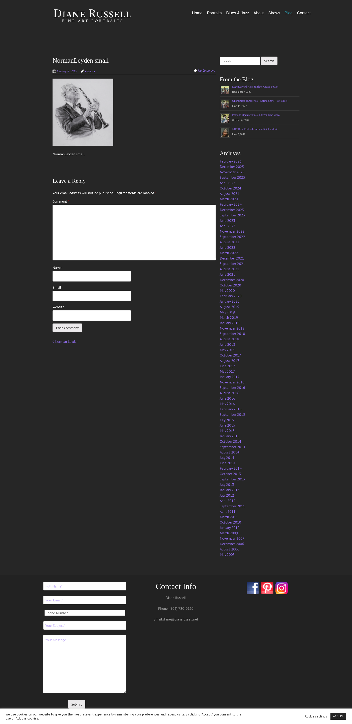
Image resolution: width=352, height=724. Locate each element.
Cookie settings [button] (316, 716)
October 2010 (230, 522)
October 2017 (230, 355)
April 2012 (227, 500)
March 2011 (229, 517)
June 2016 (227, 398)
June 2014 (227, 463)
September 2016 (232, 387)
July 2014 (227, 457)
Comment (61, 201)
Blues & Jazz (237, 13)
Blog (289, 13)
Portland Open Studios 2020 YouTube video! (256, 115)
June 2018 (227, 344)
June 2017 (227, 366)
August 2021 (229, 269)
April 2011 (227, 511)
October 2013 (230, 473)
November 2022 (232, 231)
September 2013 (232, 479)
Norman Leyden (65, 341)
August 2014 (229, 452)
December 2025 (232, 166)
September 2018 (232, 333)
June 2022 (227, 247)
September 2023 (232, 215)
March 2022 (229, 253)
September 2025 (232, 177)
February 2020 (231, 296)
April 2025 (227, 182)
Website (58, 307)
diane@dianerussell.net (180, 619)
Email (57, 287)
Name (57, 267)
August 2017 (229, 360)
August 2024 (229, 193)
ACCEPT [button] (338, 716)
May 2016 (227, 403)
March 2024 (229, 199)
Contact (304, 13)
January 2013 (230, 490)
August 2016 (229, 393)
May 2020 (227, 290)
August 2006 (229, 549)
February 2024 (231, 204)
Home (197, 13)
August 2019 (229, 306)
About (258, 13)
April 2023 (227, 226)
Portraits (214, 13)
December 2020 (232, 279)
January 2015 (230, 436)
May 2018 (227, 350)
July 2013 (227, 484)
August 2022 (229, 242)
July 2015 (227, 420)
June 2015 (227, 425)
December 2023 (232, 209)
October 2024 (230, 188)
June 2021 (227, 274)
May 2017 (227, 371)
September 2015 (232, 414)
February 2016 (231, 409)
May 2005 (227, 554)
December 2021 (232, 258)
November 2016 (232, 382)
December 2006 (232, 543)
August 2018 (229, 339)
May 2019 (227, 312)
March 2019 (229, 317)
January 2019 (230, 323)
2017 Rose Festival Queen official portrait (254, 129)
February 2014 (231, 468)
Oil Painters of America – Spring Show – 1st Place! (260, 100)
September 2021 (232, 263)
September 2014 (232, 447)
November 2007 (232, 538)
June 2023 (227, 220)
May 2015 (227, 430)
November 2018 (232, 328)
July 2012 (227, 495)
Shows (274, 13)
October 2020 (230, 285)
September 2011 (232, 506)
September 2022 (232, 236)
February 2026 (231, 161)
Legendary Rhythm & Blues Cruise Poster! (255, 86)
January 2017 (230, 376)
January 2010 (230, 527)
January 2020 (230, 301)
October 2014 (230, 441)
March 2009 (229, 533)
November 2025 (232, 172)
